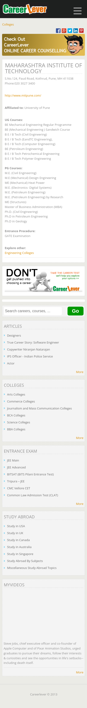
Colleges (8, 24)
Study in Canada (18, 540)
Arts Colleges (16, 394)
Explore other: (15, 248)
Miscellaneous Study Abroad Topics (31, 568)
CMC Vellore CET (18, 488)
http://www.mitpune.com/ (23, 95)
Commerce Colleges (21, 401)
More (79, 372)
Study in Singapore (20, 554)
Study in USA (16, 526)
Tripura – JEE (15, 481)
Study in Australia (19, 547)
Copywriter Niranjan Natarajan (28, 349)
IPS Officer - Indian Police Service (30, 356)
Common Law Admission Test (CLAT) (32, 495)
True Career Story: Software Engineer (33, 342)
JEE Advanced (16, 467)
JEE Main (13, 460)
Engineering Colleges (19, 253)
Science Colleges (18, 422)
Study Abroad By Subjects (25, 561)
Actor (10, 363)
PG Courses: (13, 168)
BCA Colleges (16, 415)
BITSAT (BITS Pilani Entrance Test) (30, 474)
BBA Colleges (16, 429)
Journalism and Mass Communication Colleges (39, 408)
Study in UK (15, 533)
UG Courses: (14, 120)
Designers (14, 335)
